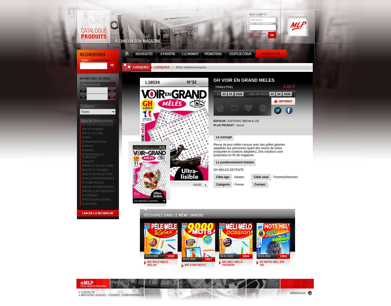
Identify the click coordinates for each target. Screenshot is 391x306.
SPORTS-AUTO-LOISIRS (96, 199)
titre (85, 60)
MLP (297, 26)
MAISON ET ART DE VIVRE (97, 165)
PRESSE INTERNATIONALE (98, 187)
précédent (141, 147)
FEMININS (88, 150)
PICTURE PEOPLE (93, 182)
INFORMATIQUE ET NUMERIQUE (93, 156)
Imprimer (283, 101)
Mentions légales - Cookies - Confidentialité (112, 295)
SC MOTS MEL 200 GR (272, 263)
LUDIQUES (88, 161)
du (83, 90)
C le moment (190, 54)
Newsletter (271, 54)
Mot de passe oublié (259, 34)
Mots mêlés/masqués (191, 67)
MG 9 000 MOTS (195, 264)
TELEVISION (89, 204)
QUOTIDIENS (89, 195)
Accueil (127, 54)
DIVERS (86, 137)
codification (100, 60)
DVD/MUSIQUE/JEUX (94, 141)
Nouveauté (144, 54)
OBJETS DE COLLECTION (97, 174)
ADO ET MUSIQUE (93, 129)
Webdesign (297, 293)
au (83, 96)
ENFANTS (87, 146)
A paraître (167, 54)
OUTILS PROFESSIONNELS (98, 178)
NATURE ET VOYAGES (95, 170)
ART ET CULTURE (92, 133)
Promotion (213, 54)
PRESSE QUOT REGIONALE (98, 191)
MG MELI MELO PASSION (232, 263)
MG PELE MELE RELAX (157, 263)
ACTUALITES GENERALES (97, 124)
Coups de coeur (240, 54)
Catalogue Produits (93, 26)
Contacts (87, 292)
